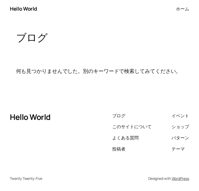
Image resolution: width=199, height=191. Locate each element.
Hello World (23, 8)
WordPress (180, 178)
